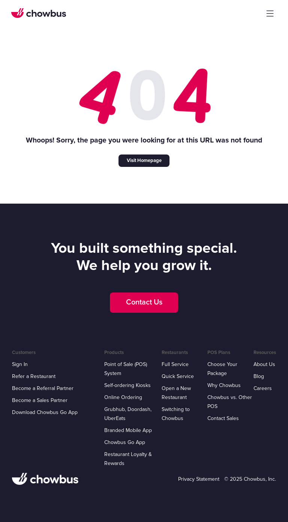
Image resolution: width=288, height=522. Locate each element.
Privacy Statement (198, 479)
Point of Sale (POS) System (125, 368)
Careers (263, 388)
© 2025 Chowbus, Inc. (250, 479)
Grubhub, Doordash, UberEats (128, 414)
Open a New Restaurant (176, 392)
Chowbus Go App (124, 442)
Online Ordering (123, 397)
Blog (259, 376)
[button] (270, 13)
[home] (38, 13)
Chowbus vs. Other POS (229, 402)
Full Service (175, 364)
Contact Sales (223, 418)
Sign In (20, 364)
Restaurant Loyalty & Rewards (128, 458)
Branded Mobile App (128, 430)
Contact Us (144, 302)
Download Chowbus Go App (45, 412)
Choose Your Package (222, 368)
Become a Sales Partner (40, 400)
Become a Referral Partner (43, 388)
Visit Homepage (144, 161)
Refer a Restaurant (34, 376)
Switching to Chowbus (176, 414)
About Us (264, 364)
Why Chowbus (224, 385)
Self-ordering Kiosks (127, 385)
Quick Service (178, 376)
